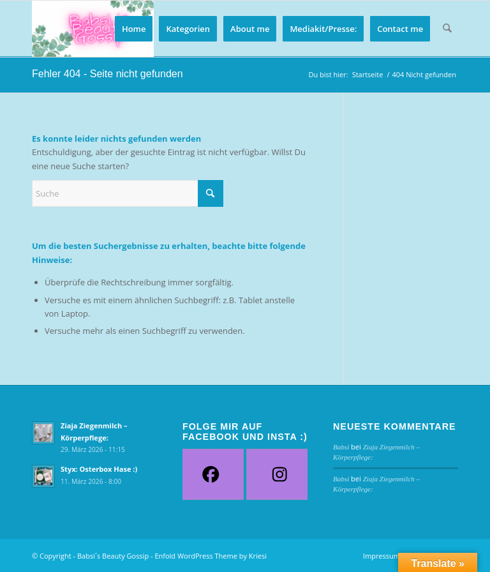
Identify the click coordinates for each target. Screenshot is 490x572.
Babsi (341, 447)
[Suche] (447, 29)
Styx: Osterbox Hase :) (99, 469)
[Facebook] (210, 474)
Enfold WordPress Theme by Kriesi (210, 556)
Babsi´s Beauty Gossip (113, 556)
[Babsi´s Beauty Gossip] (93, 29)
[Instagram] (279, 474)
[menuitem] (134, 29)
